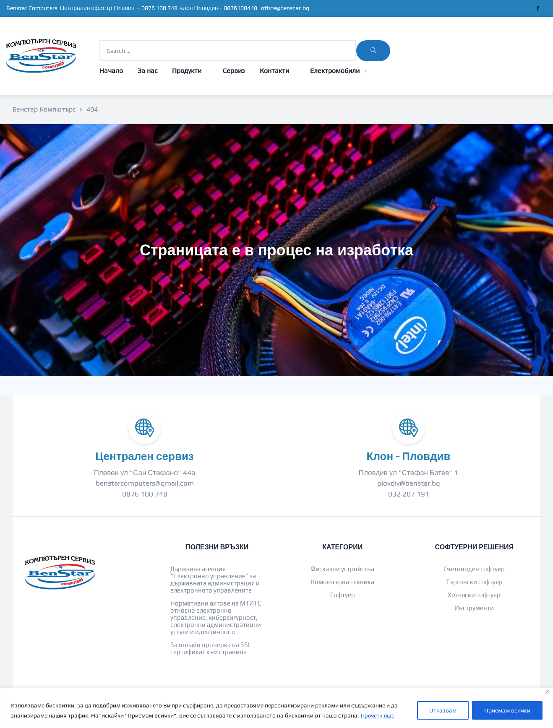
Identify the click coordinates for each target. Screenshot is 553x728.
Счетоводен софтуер (474, 568)
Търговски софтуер (474, 581)
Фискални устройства (342, 568)
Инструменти (474, 607)
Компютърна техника (342, 581)
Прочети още (379, 715)
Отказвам (442, 710)
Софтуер (342, 594)
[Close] (547, 692)
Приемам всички (507, 710)
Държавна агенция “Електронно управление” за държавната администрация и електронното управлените (215, 579)
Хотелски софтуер (474, 594)
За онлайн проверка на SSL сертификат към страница (210, 648)
